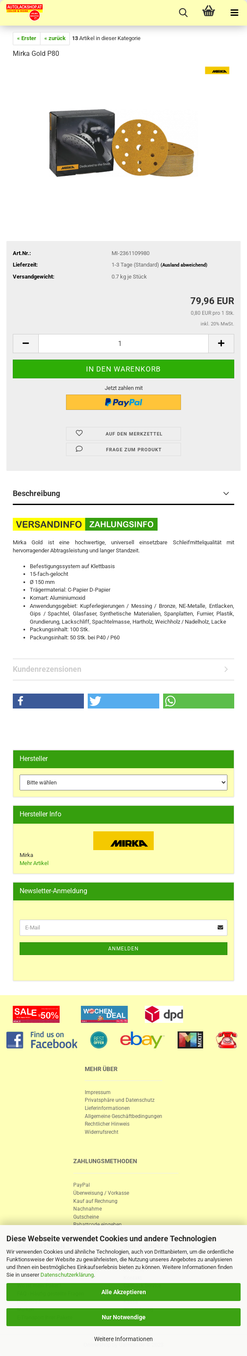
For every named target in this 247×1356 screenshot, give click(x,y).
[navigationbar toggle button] (234, 13)
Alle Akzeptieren (123, 1292)
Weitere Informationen (123, 1339)
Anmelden (123, 949)
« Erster (26, 38)
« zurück (55, 38)
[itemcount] (123, 343)
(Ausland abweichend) (184, 265)
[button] (48, 701)
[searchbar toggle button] (183, 13)
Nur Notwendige (124, 1317)
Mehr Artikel (34, 863)
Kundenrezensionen (47, 669)
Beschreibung (36, 493)
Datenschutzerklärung (67, 1275)
